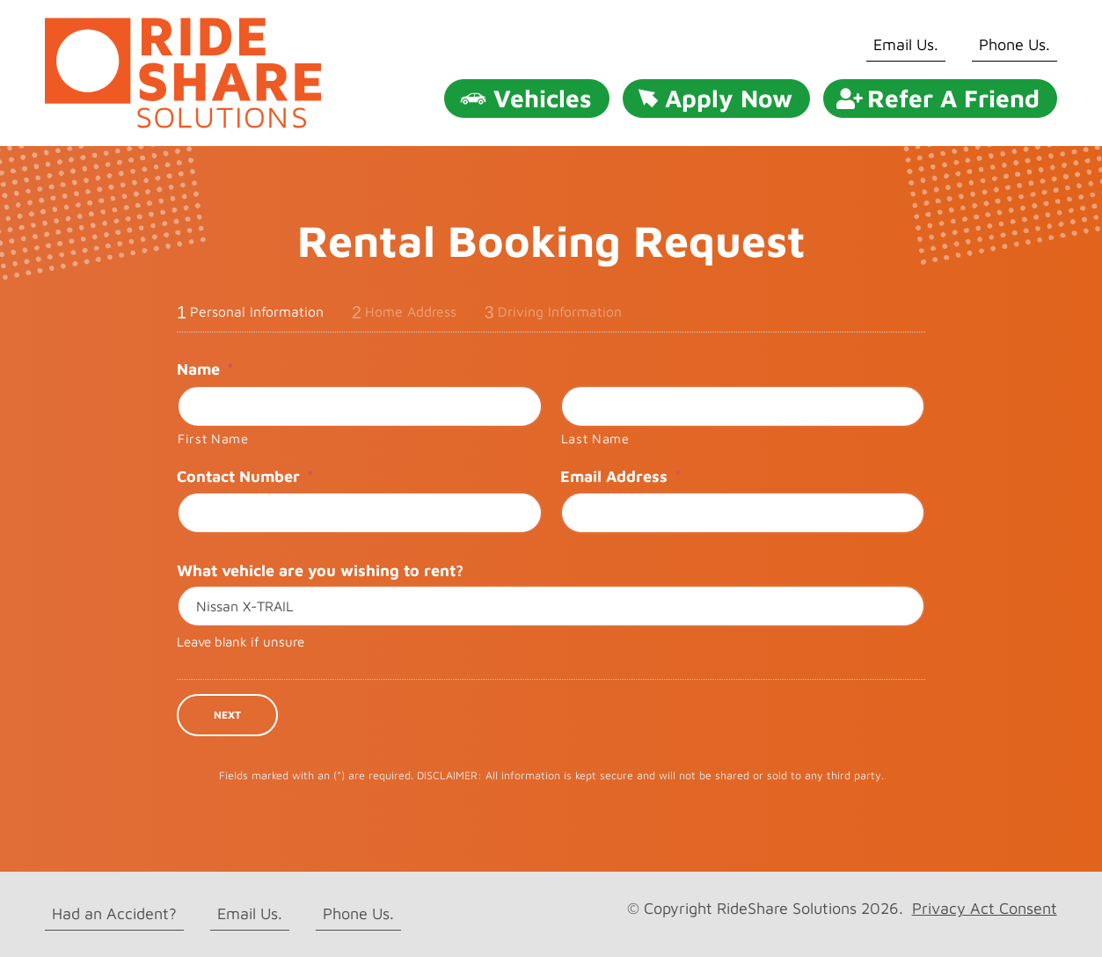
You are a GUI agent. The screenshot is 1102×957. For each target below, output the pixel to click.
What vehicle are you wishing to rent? (320, 570)
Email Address (620, 476)
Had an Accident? (114, 913)
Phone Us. (1014, 44)
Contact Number (245, 476)
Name (205, 369)
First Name (213, 438)
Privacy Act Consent (984, 908)
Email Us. (905, 44)
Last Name (595, 438)
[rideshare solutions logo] (183, 25)
